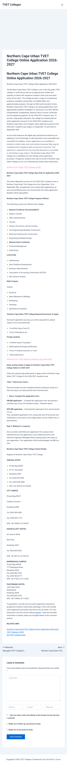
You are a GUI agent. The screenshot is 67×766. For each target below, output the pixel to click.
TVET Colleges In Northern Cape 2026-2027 (35, 359)
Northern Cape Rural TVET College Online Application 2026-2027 (33, 629)
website (38, 612)
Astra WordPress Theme (51, 759)
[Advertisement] (33, 26)
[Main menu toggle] (62, 4)
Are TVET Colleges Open (16, 635)
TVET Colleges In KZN (15, 632)
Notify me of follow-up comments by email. (25, 724)
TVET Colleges (11, 4)
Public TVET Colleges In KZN (30, 167)
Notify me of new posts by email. (21, 730)
